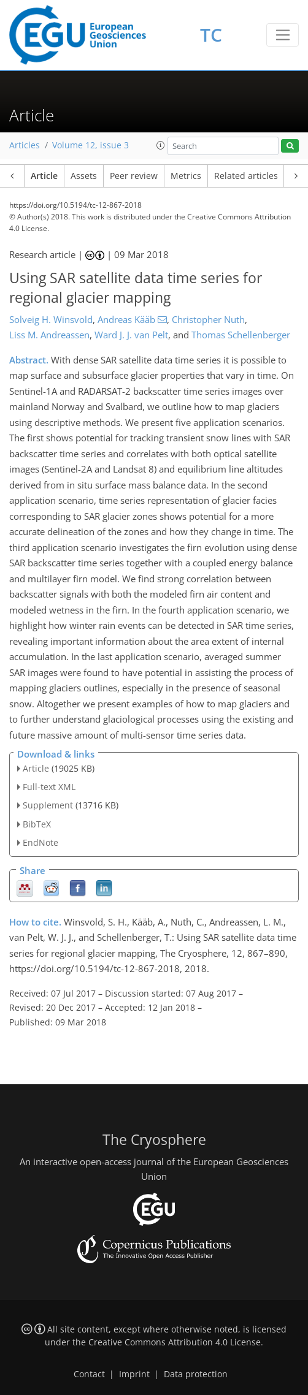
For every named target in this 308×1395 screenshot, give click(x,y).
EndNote (40, 842)
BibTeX (37, 824)
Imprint (134, 1374)
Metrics (186, 175)
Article (44, 175)
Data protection (196, 1374)
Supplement (48, 805)
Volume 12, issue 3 (90, 145)
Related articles (246, 175)
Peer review (134, 175)
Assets (84, 175)
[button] (160, 145)
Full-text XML (49, 787)
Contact (89, 1374)
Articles (24, 145)
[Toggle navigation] (282, 35)
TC (211, 34)
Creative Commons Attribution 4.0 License (174, 1342)
